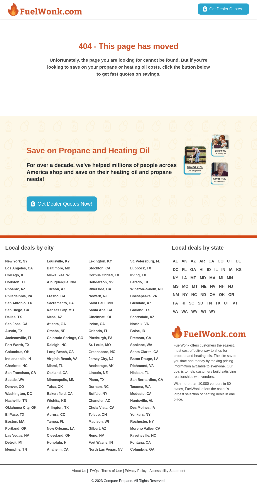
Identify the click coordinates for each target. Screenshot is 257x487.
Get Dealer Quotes (225, 9)
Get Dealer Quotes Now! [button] (64, 204)
